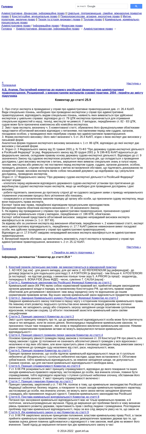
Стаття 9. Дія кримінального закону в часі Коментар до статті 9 (49, 412)
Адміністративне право (16, 25)
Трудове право (92, 19)
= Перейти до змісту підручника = (73, 252)
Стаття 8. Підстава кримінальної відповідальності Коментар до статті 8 (54, 396)
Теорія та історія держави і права (59, 19)
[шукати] (101, 6)
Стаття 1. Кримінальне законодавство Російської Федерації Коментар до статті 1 (60, 282)
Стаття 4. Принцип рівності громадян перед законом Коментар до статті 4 (56, 335)
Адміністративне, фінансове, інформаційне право (33, 13)
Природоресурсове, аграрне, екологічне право (90, 16)
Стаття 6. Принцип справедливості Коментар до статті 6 (44, 365)
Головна (6, 28)
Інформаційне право (46, 25)
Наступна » (134, 83)
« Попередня (9, 84)
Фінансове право (72, 25)
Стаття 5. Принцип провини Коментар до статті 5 (40, 350)
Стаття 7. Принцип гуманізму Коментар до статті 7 (41, 381)
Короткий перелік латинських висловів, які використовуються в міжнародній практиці (62, 267)
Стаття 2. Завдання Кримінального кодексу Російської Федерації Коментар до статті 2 (63, 298)
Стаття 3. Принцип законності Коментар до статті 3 (41, 316)
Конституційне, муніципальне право (35, 16)
